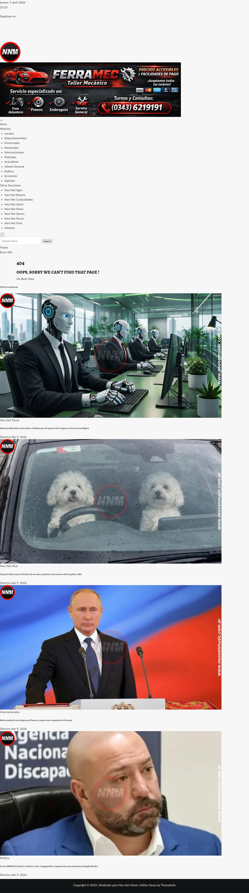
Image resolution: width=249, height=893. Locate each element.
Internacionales (14, 152)
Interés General (14, 166)
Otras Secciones (10, 185)
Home (4, 247)
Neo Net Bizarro (14, 195)
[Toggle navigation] (1, 120)
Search (47, 241)
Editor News (148, 885)
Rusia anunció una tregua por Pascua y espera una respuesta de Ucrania (36, 720)
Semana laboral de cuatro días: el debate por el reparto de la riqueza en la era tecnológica (44, 428)
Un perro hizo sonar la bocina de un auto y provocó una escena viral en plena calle (41, 574)
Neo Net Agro (13, 190)
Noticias (5, 128)
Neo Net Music (128, 885)
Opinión (9, 180)
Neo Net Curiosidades (18, 199)
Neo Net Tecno (14, 218)
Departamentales (15, 138)
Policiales (10, 157)
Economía (10, 176)
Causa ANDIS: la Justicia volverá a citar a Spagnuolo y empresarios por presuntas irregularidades (49, 866)
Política (9, 171)
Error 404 (6, 252)
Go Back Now (25, 278)
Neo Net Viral (13, 223)
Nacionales (11, 147)
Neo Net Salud (13, 204)
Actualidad (11, 161)
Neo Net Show (13, 209)
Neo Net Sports (14, 213)
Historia (9, 228)
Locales (9, 133)
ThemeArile (168, 885)
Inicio (3, 124)
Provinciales (12, 143)
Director (5, 437)
